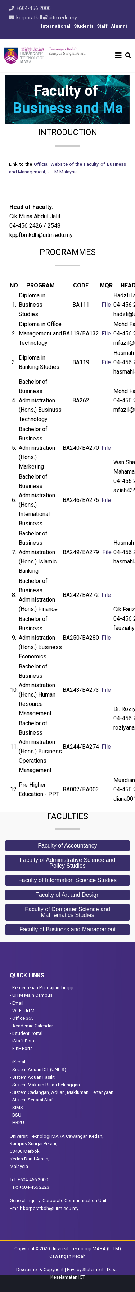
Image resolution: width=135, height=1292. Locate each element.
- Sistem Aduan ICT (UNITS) (38, 1069)
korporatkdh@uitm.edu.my (46, 17)
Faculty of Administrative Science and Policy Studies (68, 863)
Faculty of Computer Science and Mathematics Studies (67, 912)
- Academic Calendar (31, 1025)
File (106, 304)
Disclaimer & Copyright (40, 1269)
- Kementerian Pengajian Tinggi (41, 987)
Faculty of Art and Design (67, 895)
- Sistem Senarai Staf (31, 1099)
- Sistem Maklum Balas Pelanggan (45, 1084)
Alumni (119, 26)
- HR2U (17, 1122)
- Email (16, 1003)
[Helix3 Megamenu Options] (118, 55)
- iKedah (18, 1061)
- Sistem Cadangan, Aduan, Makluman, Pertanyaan (61, 1092)
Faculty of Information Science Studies (67, 880)
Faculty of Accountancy (67, 846)
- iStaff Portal (23, 1041)
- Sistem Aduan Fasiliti (33, 1077)
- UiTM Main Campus (31, 995)
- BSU (15, 1115)
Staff (102, 26)
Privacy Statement (85, 1269)
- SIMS (16, 1107)
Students (84, 26)
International (55, 26)
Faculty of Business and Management (67, 929)
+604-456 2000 (33, 8)
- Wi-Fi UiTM (22, 1010)
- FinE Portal (22, 1048)
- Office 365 (21, 1018)
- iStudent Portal (26, 1033)
